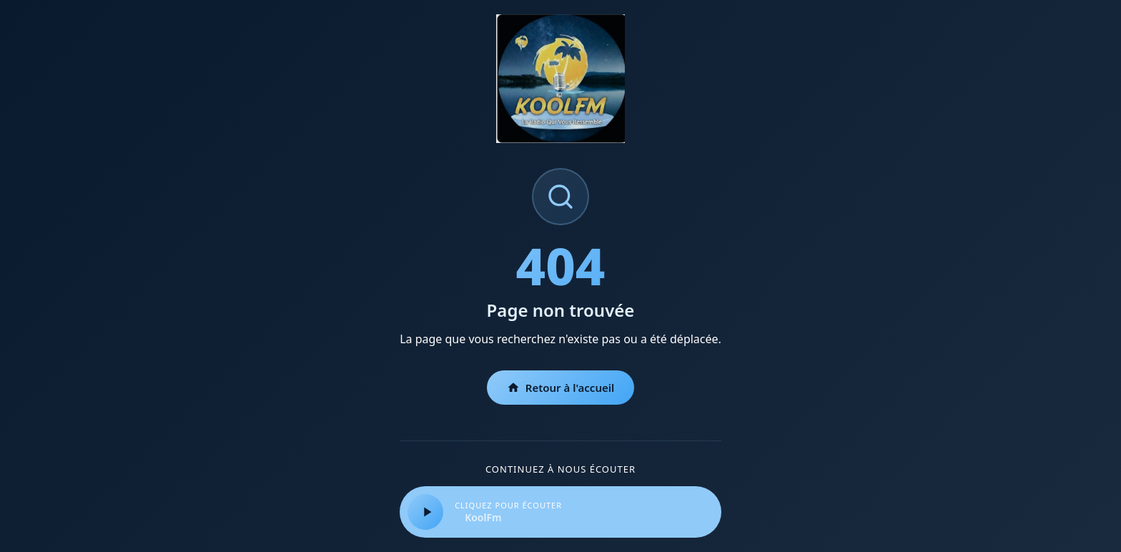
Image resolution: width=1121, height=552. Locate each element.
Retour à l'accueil (561, 387)
